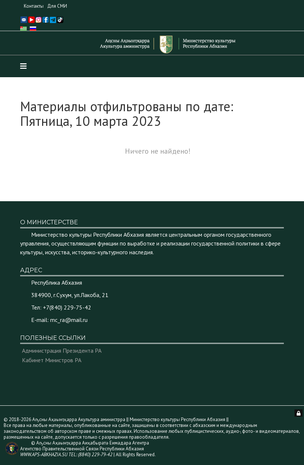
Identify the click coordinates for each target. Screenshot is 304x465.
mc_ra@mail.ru (69, 319)
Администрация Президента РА (61, 350)
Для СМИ (57, 6)
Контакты (34, 6)
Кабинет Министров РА (51, 360)
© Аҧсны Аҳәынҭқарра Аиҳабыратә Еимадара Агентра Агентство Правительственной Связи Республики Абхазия (84, 449)
